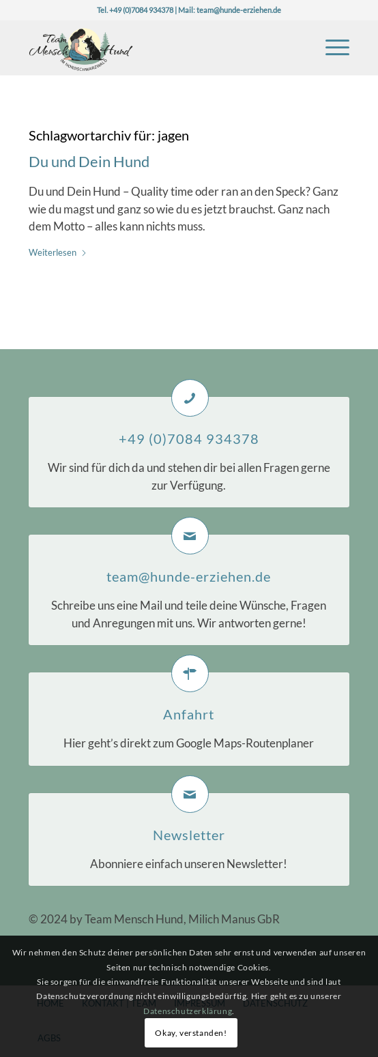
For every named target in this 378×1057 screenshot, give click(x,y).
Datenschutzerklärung (187, 1011)
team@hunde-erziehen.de (239, 9)
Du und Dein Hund (89, 161)
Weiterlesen (58, 252)
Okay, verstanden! (191, 1033)
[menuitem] (330, 47)
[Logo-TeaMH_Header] (157, 47)
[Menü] (330, 47)
